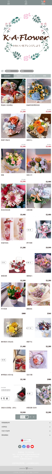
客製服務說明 (6, 422)
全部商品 (4, 427)
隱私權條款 (5, 435)
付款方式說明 (6, 431)
